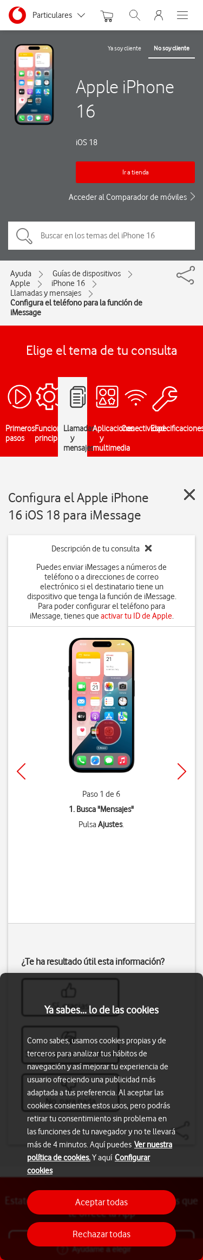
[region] (101, 1116)
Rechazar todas (101, 1234)
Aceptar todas (101, 1202)
